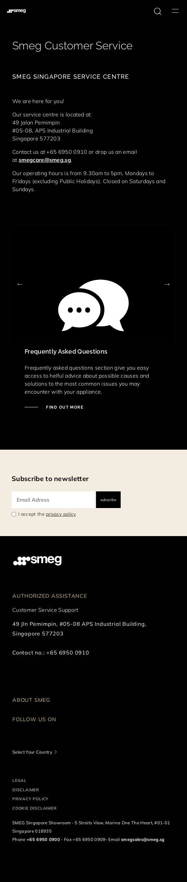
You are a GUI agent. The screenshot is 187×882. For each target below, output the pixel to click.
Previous (20, 284)
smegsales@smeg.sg (142, 839)
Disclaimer (25, 789)
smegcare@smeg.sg (45, 159)
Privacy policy (30, 798)
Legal (19, 780)
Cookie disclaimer (34, 808)
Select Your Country (32, 752)
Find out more (64, 407)
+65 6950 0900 (43, 839)
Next (167, 284)
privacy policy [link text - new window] (61, 514)
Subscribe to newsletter (50, 478)
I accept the (47, 514)
